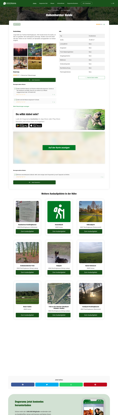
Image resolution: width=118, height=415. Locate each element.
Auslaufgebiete (55, 10)
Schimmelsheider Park (27, 266)
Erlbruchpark (91, 225)
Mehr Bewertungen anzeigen (21, 106)
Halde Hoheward (90, 266)
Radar (34, 3)
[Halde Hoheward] (90, 258)
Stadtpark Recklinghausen (90, 307)
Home (49, 10)
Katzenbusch (59, 225)
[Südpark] (59, 258)
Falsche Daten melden (91, 77)
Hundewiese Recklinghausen (27, 225)
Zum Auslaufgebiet (27, 231)
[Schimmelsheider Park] (27, 258)
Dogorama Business (72, 3)
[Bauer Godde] (27, 300)
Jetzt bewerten (34, 80)
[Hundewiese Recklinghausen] (27, 217)
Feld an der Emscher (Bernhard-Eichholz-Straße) (59, 307)
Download (87, 3)
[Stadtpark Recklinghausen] (90, 300)
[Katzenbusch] (59, 217)
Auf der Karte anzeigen (59, 147)
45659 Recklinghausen (66, 10)
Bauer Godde (27, 307)
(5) (104, 24)
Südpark (59, 266)
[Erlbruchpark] (90, 217)
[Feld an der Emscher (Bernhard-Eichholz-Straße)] (59, 300)
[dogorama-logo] (9, 3)
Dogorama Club (43, 3)
